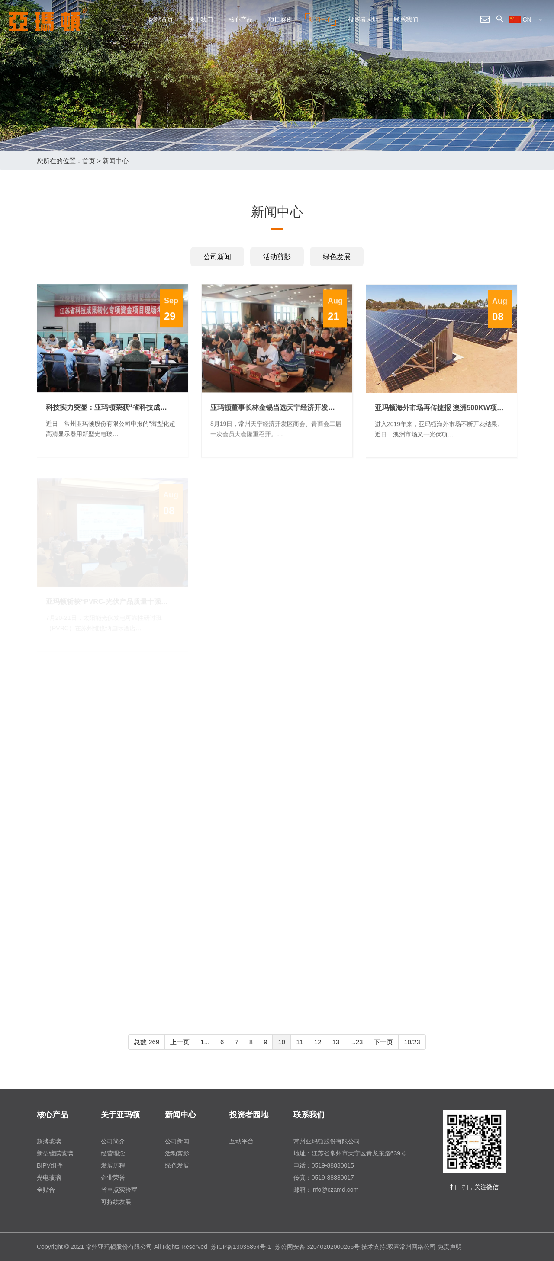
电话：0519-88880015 (323, 1165)
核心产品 (241, 19)
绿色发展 (337, 256)
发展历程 (113, 1165)
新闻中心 (320, 19)
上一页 (180, 1042)
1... (204, 1042)
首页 (88, 160)
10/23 (412, 1042)
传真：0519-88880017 (323, 1177)
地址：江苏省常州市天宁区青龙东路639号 (349, 1153)
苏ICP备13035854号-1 (241, 1246)
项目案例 (280, 19)
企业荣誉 (113, 1177)
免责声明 (450, 1246)
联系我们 (406, 19)
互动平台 (241, 1141)
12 (318, 1042)
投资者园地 (363, 19)
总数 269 (146, 1042)
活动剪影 (277, 256)
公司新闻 (217, 256)
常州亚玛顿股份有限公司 (326, 1141)
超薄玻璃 (49, 1141)
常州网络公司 (417, 1246)
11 (299, 1042)
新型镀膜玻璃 (55, 1153)
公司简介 (113, 1141)
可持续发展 (116, 1202)
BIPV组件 (50, 1165)
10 (281, 1042)
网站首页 (161, 19)
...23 (356, 1042)
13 (336, 1042)
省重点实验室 (119, 1190)
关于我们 (201, 19)
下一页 (383, 1042)
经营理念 (113, 1153)
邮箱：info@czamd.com (325, 1190)
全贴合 (46, 1190)
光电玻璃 (49, 1177)
